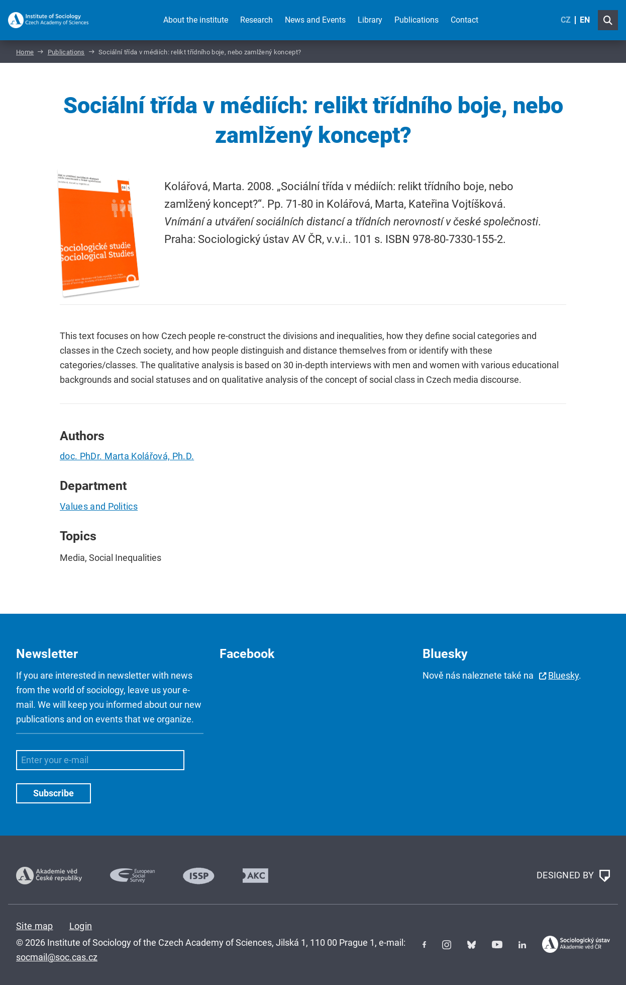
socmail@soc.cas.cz (56, 957)
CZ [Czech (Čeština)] (566, 20)
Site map (34, 926)
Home (25, 52)
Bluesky (563, 675)
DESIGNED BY (573, 875)
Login (80, 926)
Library (370, 20)
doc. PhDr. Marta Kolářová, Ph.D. (127, 456)
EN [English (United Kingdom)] (585, 20)
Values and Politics (99, 506)
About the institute (195, 20)
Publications (416, 20)
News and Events (315, 20)
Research (256, 20)
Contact (464, 20)
